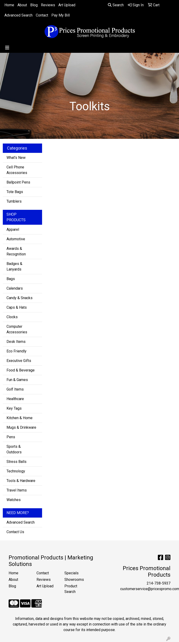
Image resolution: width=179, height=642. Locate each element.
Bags (11, 279)
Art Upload (66, 5)
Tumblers (14, 201)
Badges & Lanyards (14, 266)
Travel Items (17, 490)
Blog (34, 5)
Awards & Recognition (16, 251)
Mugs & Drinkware (21, 427)
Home (9, 5)
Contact (42, 15)
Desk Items (16, 341)
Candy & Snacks (20, 298)
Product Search (70, 589)
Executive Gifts (19, 360)
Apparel (13, 229)
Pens (11, 437)
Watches (14, 500)
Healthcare (15, 399)
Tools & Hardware (21, 480)
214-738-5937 (158, 583)
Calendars (15, 288)
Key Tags (14, 408)
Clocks (12, 317)
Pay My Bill (60, 15)
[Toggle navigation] (7, 47)
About (22, 5)
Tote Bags (15, 192)
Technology (16, 471)
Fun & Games (17, 380)
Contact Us (15, 532)
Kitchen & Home (20, 418)
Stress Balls (17, 461)
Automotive (16, 239)
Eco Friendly (17, 351)
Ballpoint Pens (18, 182)
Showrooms (74, 579)
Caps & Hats (17, 307)
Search (116, 5)
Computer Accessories (17, 329)
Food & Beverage (21, 370)
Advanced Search (18, 15)
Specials (71, 573)
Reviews (48, 5)
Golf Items (15, 389)
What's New (16, 157)
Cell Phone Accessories (17, 170)
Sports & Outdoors (14, 449)
